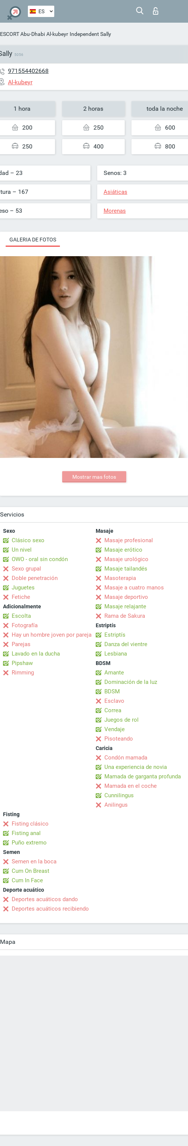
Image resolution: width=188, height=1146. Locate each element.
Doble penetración (35, 578)
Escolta (21, 615)
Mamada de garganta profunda (142, 776)
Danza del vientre (125, 644)
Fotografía (25, 625)
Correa (112, 710)
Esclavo (114, 700)
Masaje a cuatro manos (134, 587)
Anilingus (116, 804)
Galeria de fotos (32, 240)
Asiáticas (115, 192)
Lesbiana (115, 653)
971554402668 (28, 70)
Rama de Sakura (124, 615)
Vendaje (114, 729)
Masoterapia (120, 578)
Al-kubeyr (57, 34)
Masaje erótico (123, 549)
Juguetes (23, 587)
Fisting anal (26, 833)
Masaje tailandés (125, 568)
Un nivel (22, 549)
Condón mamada (125, 757)
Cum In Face (27, 880)
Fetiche (21, 597)
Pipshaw (22, 663)
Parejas (21, 644)
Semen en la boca (34, 861)
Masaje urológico (126, 559)
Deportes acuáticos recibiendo (50, 908)
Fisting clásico (30, 823)
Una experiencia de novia (135, 767)
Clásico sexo (28, 540)
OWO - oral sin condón (40, 559)
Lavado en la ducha (36, 653)
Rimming (23, 672)
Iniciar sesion (155, 11)
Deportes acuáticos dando (45, 899)
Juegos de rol (121, 719)
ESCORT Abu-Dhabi (22, 34)
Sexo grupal (26, 568)
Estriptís (114, 634)
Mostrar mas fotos (94, 477)
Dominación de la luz (130, 682)
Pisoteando (118, 738)
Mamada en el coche (130, 786)
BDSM (112, 691)
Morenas (115, 210)
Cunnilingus (119, 795)
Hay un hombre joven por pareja (52, 634)
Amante (114, 672)
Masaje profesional (128, 540)
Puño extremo (29, 842)
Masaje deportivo (126, 597)
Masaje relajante (125, 606)
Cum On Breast (30, 871)
